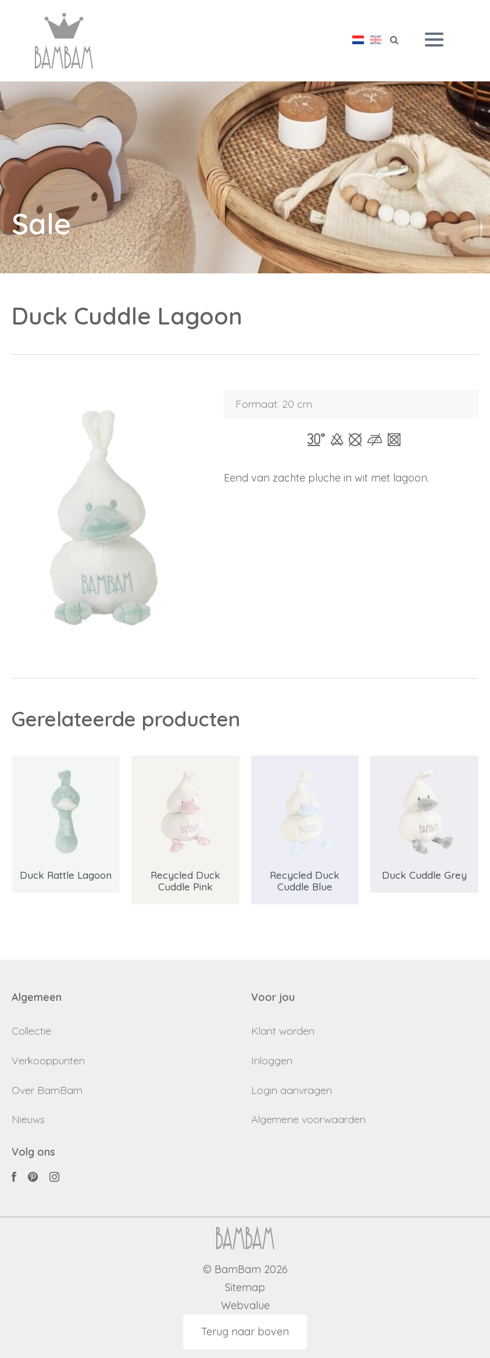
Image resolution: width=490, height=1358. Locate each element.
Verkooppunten (48, 1060)
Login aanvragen (291, 1090)
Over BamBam (47, 1090)
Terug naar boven (245, 1331)
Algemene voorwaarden (308, 1119)
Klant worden (282, 1031)
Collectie (31, 1031)
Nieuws (28, 1119)
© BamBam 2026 (245, 1270)
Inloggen (271, 1060)
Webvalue (245, 1306)
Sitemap (245, 1288)
